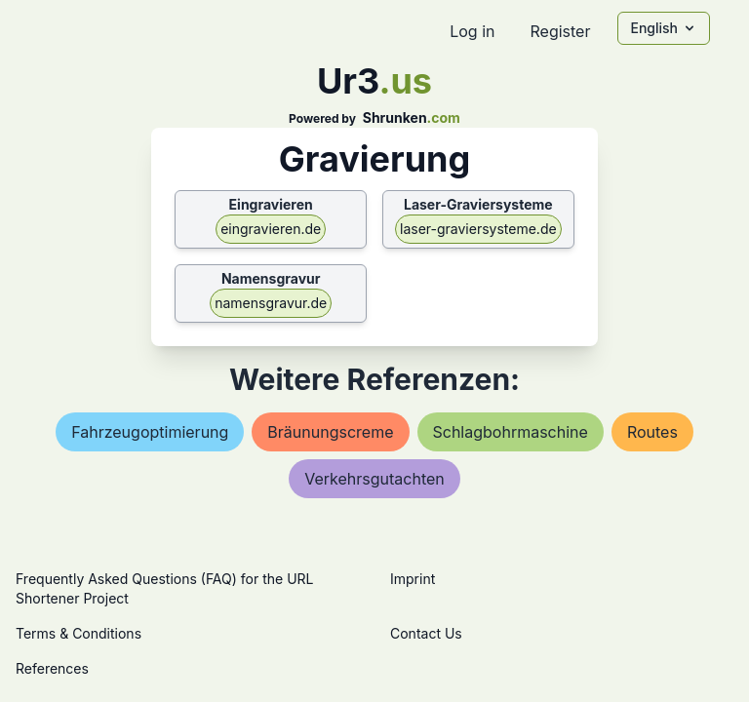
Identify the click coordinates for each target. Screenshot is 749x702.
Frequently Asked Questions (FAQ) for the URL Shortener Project (164, 588)
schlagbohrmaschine (510, 432)
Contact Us (426, 633)
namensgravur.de (271, 302)
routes (652, 432)
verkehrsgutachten (374, 478)
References (52, 668)
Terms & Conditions (78, 633)
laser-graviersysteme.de (478, 228)
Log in (472, 31)
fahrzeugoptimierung (149, 432)
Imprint (412, 578)
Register (560, 31)
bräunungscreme (330, 432)
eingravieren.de (270, 228)
